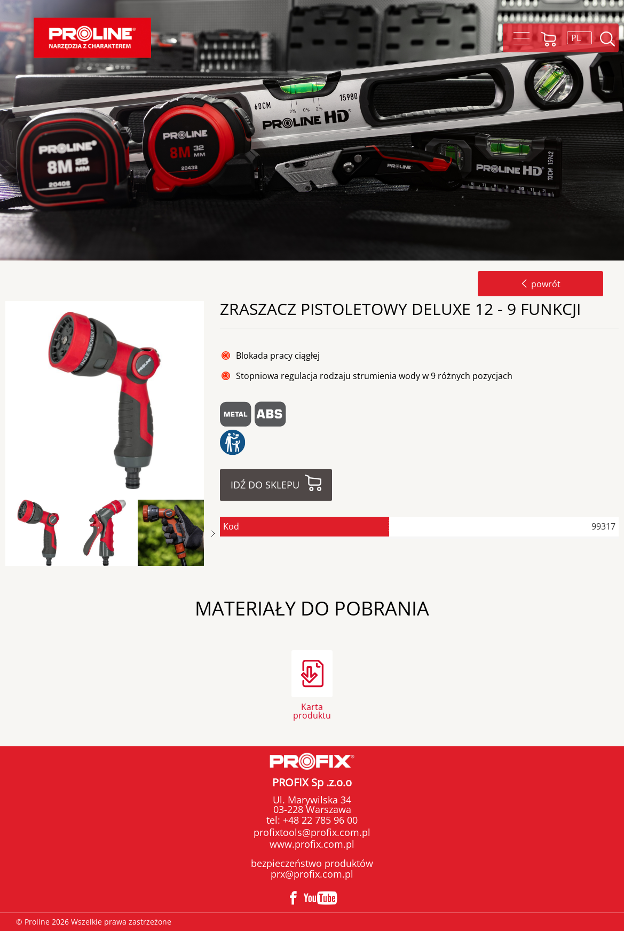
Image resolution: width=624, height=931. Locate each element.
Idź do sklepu (265, 484)
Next (213, 534)
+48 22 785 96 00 (319, 820)
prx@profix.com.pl (312, 873)
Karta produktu (312, 710)
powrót (540, 284)
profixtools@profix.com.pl (312, 832)
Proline (92, 38)
